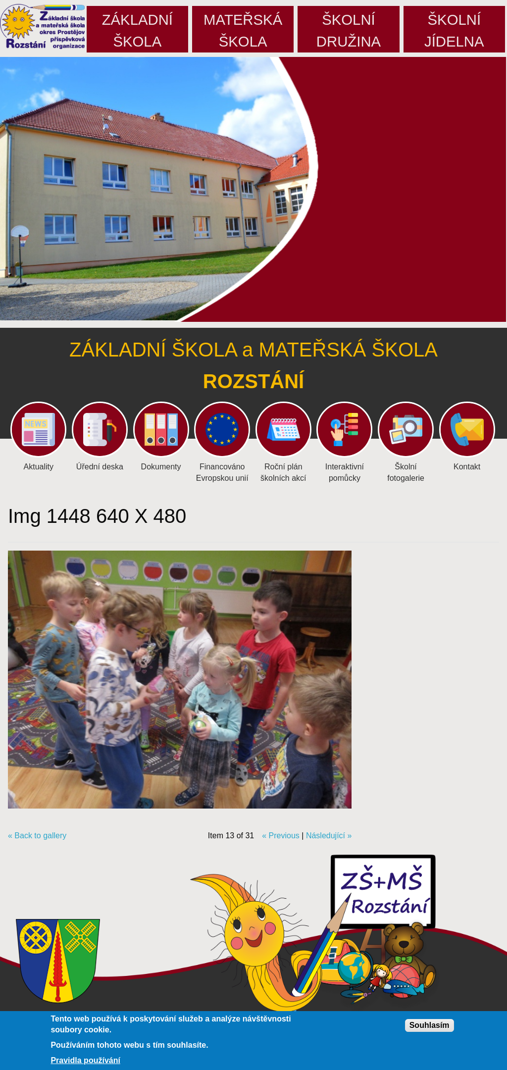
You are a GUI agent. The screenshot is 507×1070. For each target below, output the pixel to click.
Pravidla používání (85, 1061)
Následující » (329, 835)
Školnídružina (348, 30)
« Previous (281, 835)
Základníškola (137, 30)
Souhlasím (429, 1025)
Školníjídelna (454, 30)
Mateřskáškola (242, 30)
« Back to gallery (37, 835)
